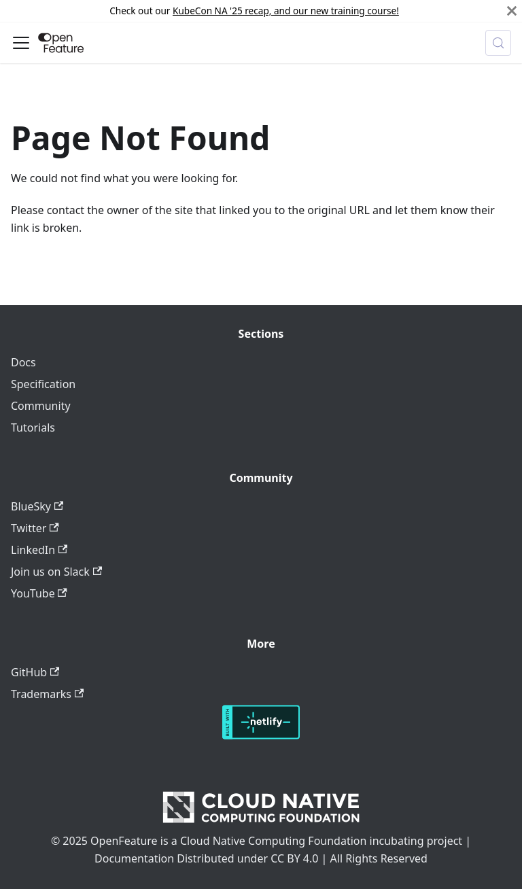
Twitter (35, 528)
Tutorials (33, 427)
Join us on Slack (56, 571)
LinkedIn (39, 549)
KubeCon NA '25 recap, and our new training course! (286, 10)
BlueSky (37, 506)
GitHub (35, 672)
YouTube (39, 593)
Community (41, 405)
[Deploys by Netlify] (261, 735)
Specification (43, 384)
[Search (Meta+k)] (498, 43)
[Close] (512, 11)
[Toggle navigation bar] (21, 43)
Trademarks (47, 693)
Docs (23, 362)
